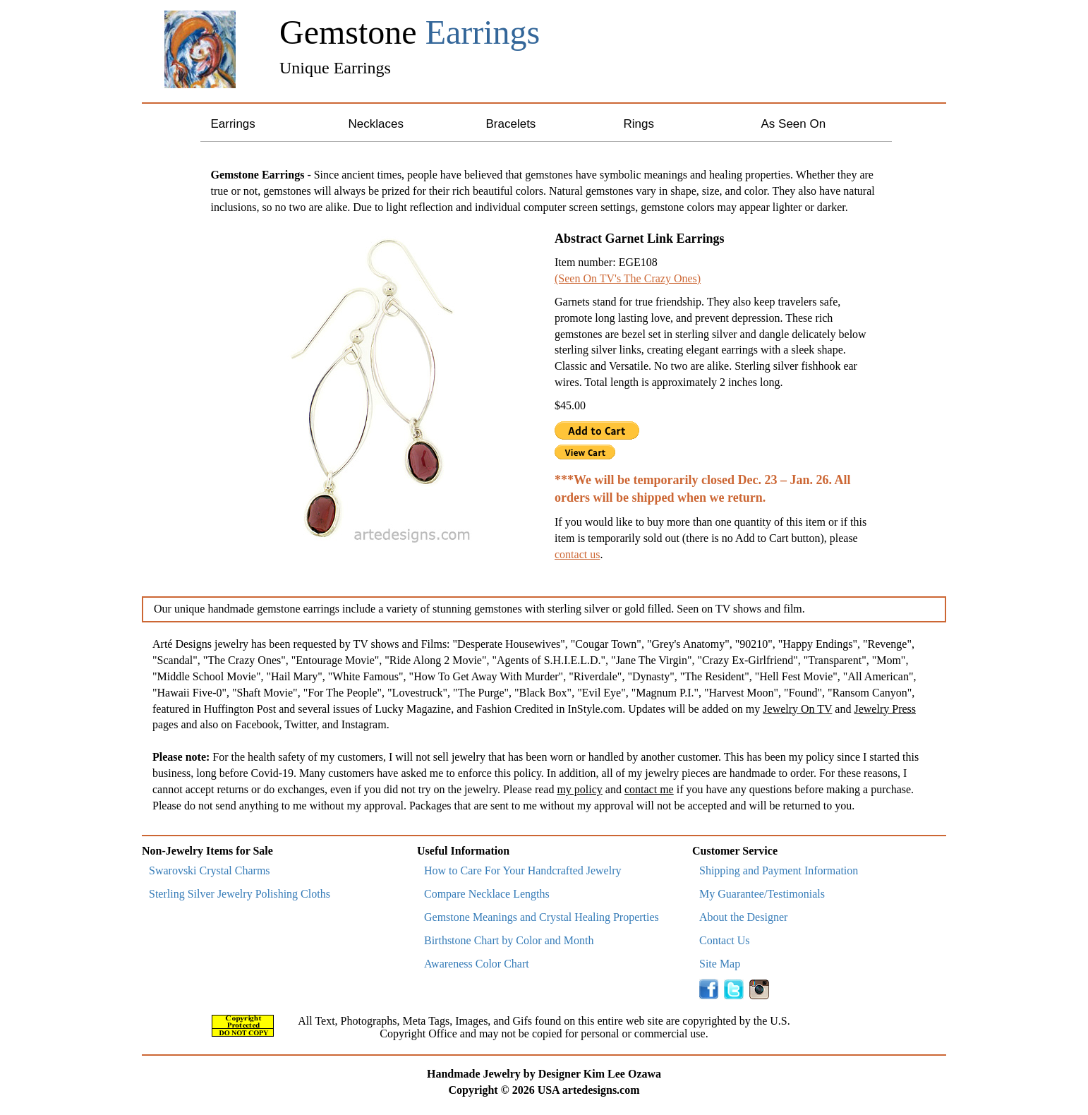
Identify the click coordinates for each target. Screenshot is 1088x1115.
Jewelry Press (885, 709)
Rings (639, 124)
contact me (649, 789)
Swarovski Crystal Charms (209, 870)
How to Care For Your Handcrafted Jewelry (523, 870)
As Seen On (793, 124)
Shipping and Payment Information (778, 870)
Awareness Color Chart (476, 964)
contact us (577, 554)
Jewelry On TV (797, 709)
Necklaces (376, 124)
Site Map (719, 964)
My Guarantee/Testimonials (762, 894)
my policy (579, 789)
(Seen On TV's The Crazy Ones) (628, 278)
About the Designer (743, 917)
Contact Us (724, 940)
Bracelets (511, 124)
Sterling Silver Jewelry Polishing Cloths (239, 894)
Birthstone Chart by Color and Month (508, 940)
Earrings (233, 124)
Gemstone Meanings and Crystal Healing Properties (541, 917)
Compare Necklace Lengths (487, 894)
